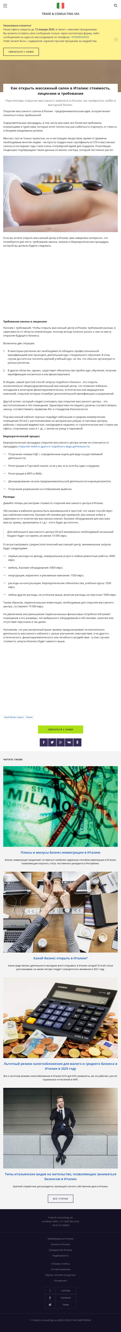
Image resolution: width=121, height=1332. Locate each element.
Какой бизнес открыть (14, 717)
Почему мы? (60, 1280)
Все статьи (60, 1198)
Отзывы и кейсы (60, 1263)
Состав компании (60, 1269)
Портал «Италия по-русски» (60, 1274)
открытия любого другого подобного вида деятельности (53, 446)
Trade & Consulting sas (60, 14)
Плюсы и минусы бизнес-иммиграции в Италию (60, 852)
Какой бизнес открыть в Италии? (60, 958)
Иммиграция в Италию (61, 1238)
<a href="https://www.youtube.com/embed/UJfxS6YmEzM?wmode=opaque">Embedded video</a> (60, 283)
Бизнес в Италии (60, 1244)
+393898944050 (79, 37)
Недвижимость (60, 1255)
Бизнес (29, 717)
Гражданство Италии (60, 1249)
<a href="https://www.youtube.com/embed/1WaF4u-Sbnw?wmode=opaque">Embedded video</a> (60, 679)
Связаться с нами (21, 51)
